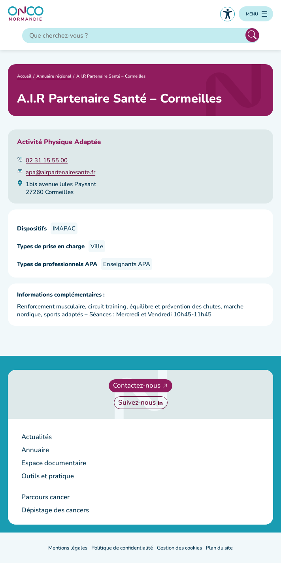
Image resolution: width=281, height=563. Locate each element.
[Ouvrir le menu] (256, 13)
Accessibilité (227, 14)
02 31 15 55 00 (47, 160)
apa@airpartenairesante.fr (60, 172)
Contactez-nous (136, 385)
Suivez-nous (137, 402)
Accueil (24, 76)
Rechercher (252, 35)
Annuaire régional (53, 76)
